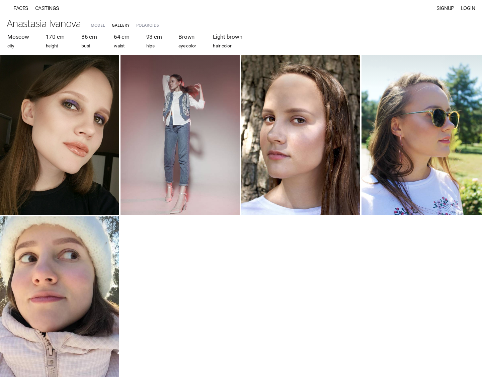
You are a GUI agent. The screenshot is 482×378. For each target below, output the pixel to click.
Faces (20, 8)
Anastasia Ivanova (44, 23)
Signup (445, 8)
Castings (47, 8)
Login (468, 8)
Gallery (121, 25)
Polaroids (147, 25)
